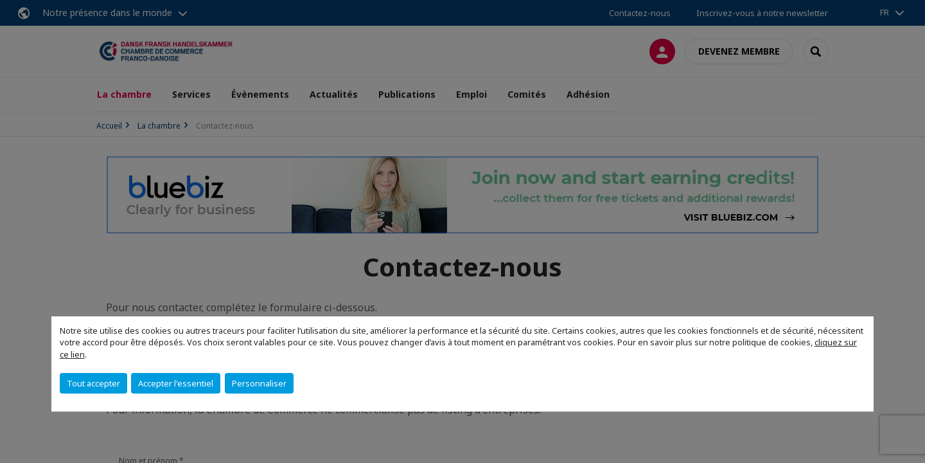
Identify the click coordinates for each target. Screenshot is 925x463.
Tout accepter (93, 383)
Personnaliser (259, 383)
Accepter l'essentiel (175, 383)
